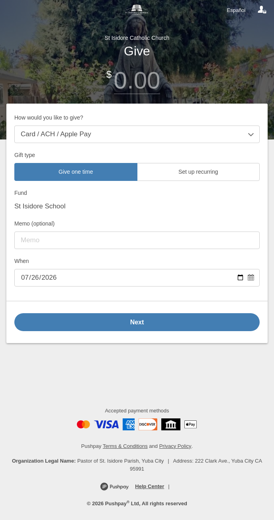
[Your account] (262, 10)
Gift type (24, 155)
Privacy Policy (175, 446)
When (21, 261)
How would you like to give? (48, 117)
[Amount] (137, 80)
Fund (20, 193)
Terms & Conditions (125, 446)
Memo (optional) (34, 223)
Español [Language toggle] (236, 10)
